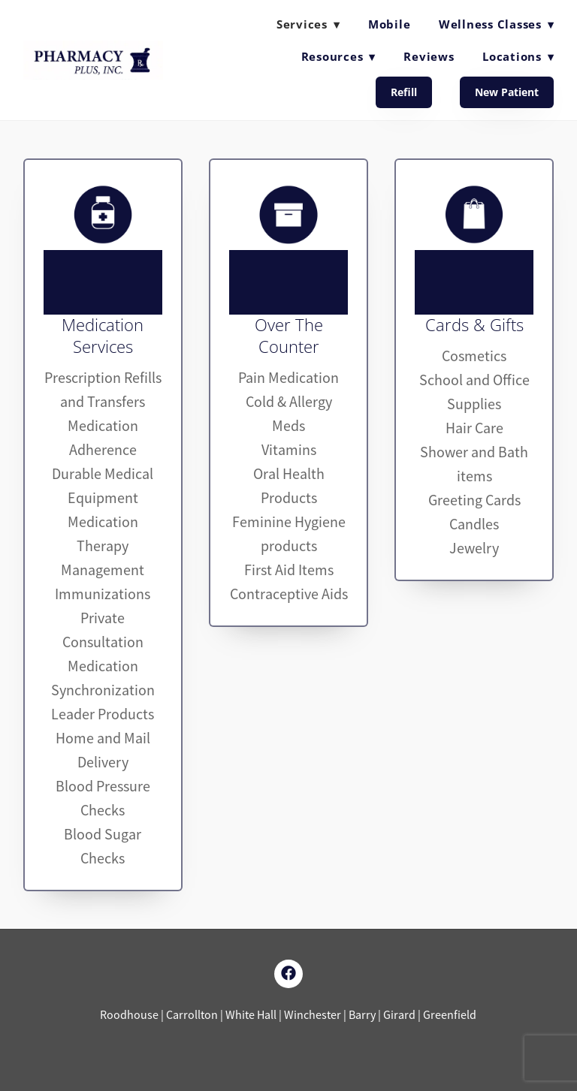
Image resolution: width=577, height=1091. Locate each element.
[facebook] (288, 974)
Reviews (428, 56)
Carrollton (192, 1015)
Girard (399, 1015)
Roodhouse (130, 1015)
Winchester (312, 1015)
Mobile (389, 24)
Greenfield (449, 1015)
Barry (363, 1015)
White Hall (252, 1015)
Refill (404, 92)
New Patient (507, 92)
